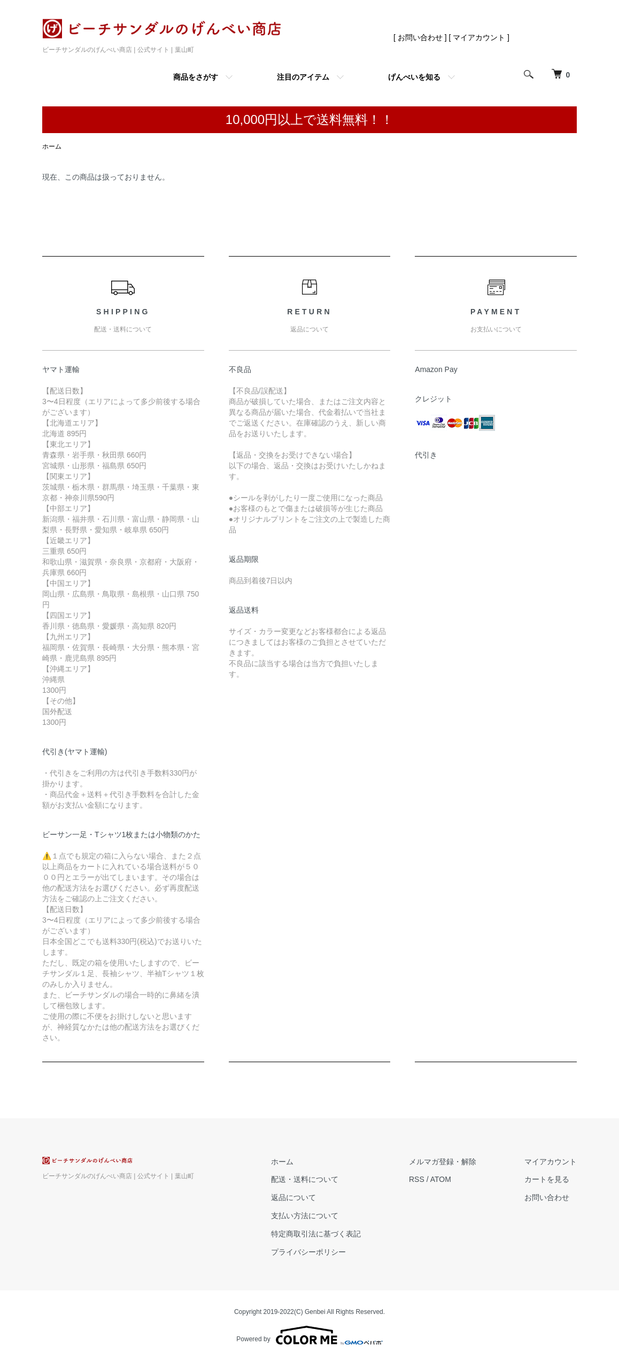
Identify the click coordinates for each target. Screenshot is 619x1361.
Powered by (309, 1335)
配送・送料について (304, 1179)
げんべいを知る (414, 77)
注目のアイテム (303, 77)
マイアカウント (550, 1161)
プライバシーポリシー (308, 1252)
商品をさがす (195, 77)
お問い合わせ (546, 1197)
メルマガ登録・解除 (442, 1161)
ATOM (440, 1179)
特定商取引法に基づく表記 (316, 1233)
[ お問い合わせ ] (420, 37)
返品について (293, 1197)
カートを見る (546, 1179)
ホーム (51, 146)
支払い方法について (304, 1215)
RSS (416, 1179)
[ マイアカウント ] (478, 37)
